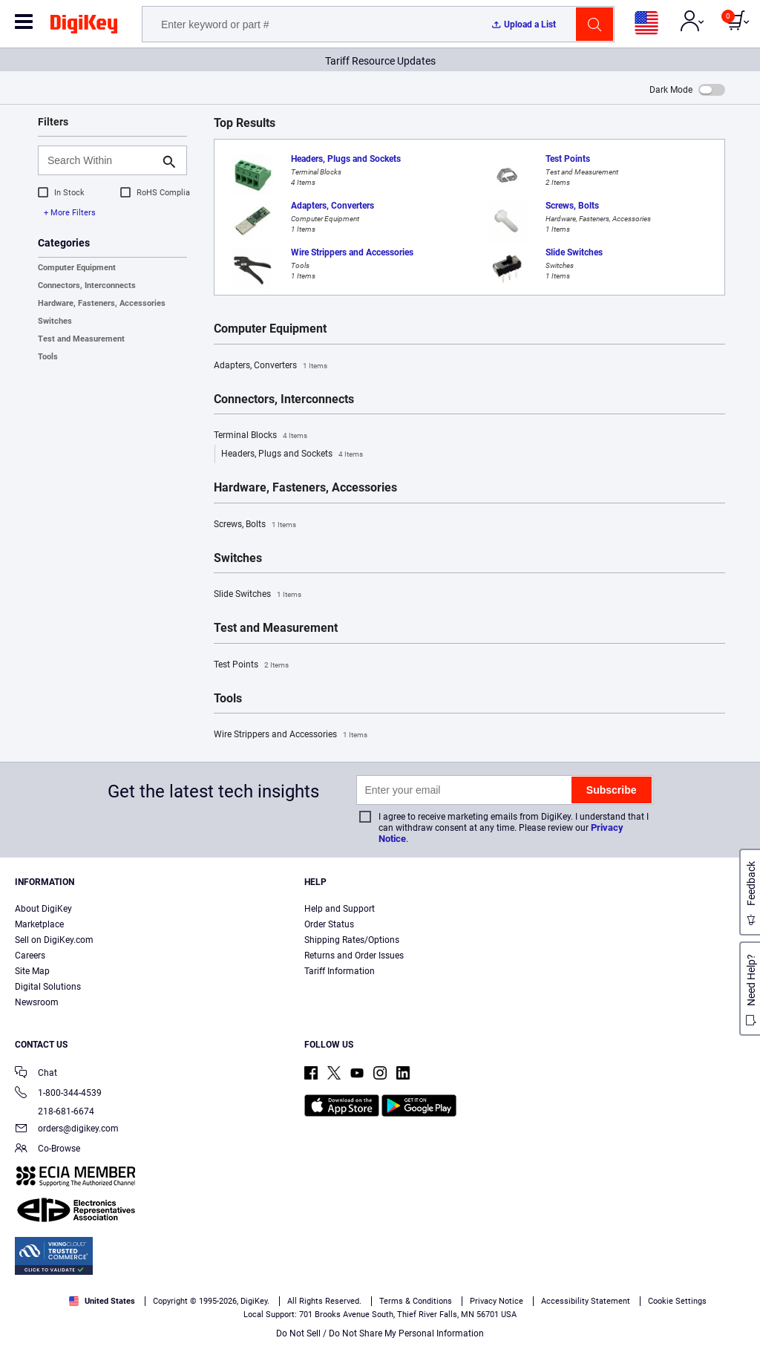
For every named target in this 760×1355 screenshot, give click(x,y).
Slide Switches (257, 595)
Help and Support (339, 909)
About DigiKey (43, 909)
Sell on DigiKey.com (54, 940)
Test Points (251, 665)
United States (102, 1301)
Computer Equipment (77, 268)
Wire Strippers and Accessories (290, 735)
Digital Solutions (48, 987)
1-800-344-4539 (58, 1094)
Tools (48, 357)
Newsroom (37, 1002)
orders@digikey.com (67, 1130)
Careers (30, 955)
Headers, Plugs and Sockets (292, 454)
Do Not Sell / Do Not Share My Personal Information (380, 1333)
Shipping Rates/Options (351, 940)
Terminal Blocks (260, 436)
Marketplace (39, 924)
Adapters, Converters (270, 366)
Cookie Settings (677, 1301)
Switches (55, 321)
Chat (36, 1074)
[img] (83, 27)
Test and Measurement (81, 339)
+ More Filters (70, 213)
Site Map (32, 971)
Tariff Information (339, 971)
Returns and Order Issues (354, 955)
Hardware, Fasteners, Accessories (102, 303)
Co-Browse (47, 1150)
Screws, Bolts (255, 525)
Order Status (329, 924)
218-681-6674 (54, 1111)
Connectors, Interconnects (87, 285)
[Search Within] (101, 160)
